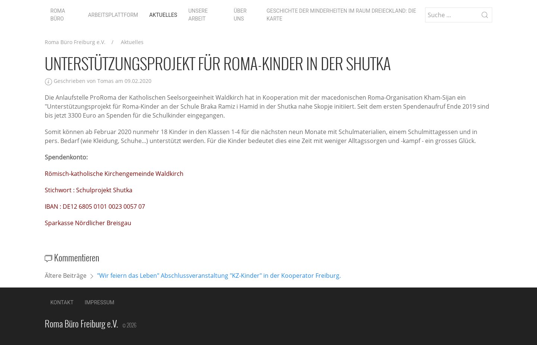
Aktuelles (163, 15)
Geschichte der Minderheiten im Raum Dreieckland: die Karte (341, 15)
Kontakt (61, 302)
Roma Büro (57, 15)
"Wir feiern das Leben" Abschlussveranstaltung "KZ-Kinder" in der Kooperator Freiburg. (219, 275)
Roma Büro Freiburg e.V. (75, 42)
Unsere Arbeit (198, 15)
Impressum (99, 302)
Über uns (240, 15)
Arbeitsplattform (113, 15)
